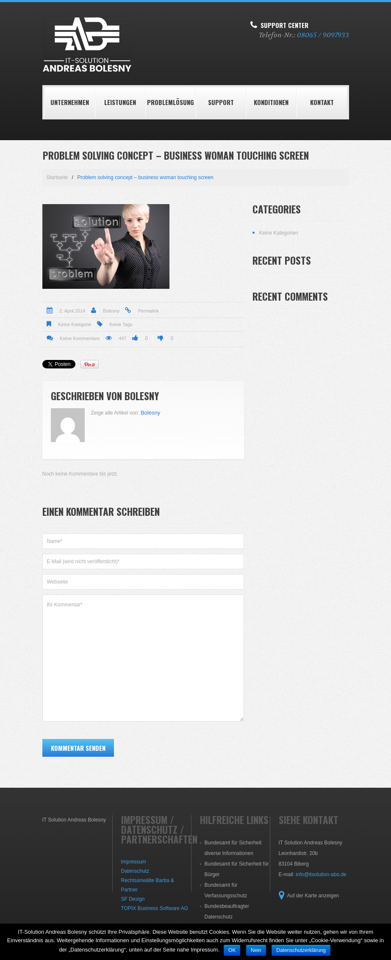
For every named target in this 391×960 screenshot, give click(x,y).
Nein (256, 950)
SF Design (133, 899)
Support (221, 102)
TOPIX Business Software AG (155, 908)
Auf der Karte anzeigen (313, 896)
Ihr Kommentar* (143, 658)
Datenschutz (135, 871)
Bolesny (111, 310)
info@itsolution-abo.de (321, 874)
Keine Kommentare (80, 338)
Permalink (148, 310)
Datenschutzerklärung (301, 950)
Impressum (133, 862)
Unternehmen (69, 102)
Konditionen (271, 102)
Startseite (57, 177)
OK (232, 950)
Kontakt (322, 102)
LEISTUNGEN (120, 102)
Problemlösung (170, 102)
